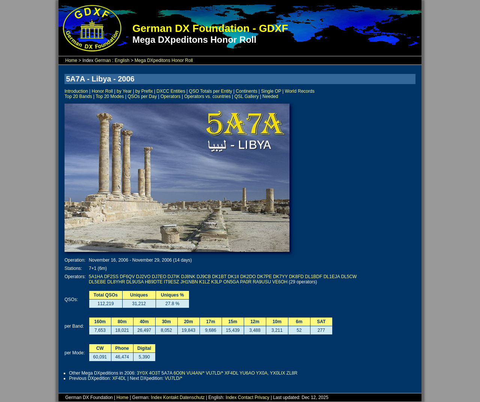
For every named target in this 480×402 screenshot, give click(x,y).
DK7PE (264, 276)
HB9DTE (153, 282)
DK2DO (248, 276)
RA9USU (262, 282)
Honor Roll (102, 91)
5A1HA (96, 276)
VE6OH (280, 282)
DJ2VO (143, 276)
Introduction (76, 91)
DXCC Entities (170, 91)
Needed (270, 96)
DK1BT (219, 276)
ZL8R (291, 373)
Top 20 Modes (110, 96)
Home (71, 60)
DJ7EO (159, 276)
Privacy (262, 397)
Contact (245, 397)
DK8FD (296, 276)
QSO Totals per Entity (210, 91)
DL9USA (135, 282)
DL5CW (349, 276)
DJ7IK (174, 276)
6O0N (179, 373)
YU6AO (247, 373)
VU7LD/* (215, 373)
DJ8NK (188, 276)
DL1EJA (332, 276)
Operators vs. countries (207, 96)
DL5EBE (97, 282)
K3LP (216, 282)
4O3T (154, 373)
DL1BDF (313, 276)
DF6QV (127, 276)
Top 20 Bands (78, 96)
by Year (124, 91)
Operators (170, 96)
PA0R (245, 282)
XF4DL (231, 373)
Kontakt (170, 397)
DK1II (233, 276)
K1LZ (204, 282)
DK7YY (280, 276)
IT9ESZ (171, 282)
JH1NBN (189, 282)
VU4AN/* (195, 373)
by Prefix (144, 91)
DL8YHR (116, 282)
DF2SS (111, 276)
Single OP (271, 91)
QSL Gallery (246, 96)
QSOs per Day (142, 96)
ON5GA (230, 282)
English (122, 60)
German (102, 60)
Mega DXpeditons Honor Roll (164, 60)
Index (156, 397)
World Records (300, 91)
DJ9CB (203, 276)
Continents (246, 91)
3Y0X (142, 373)
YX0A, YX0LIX (270, 373)
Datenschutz (192, 397)
